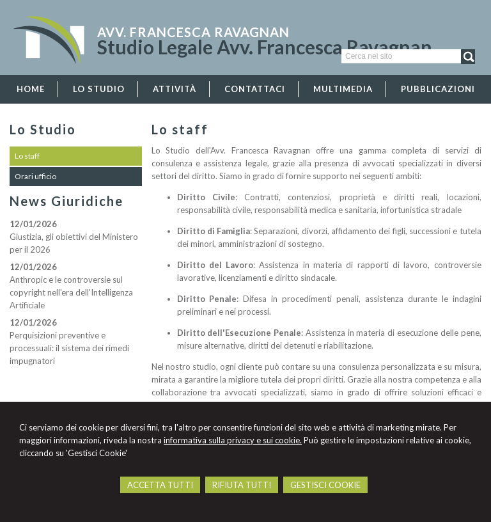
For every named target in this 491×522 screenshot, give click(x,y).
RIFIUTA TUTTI (241, 485)
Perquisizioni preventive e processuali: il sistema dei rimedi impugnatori (69, 348)
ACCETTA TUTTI (160, 485)
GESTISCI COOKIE (325, 485)
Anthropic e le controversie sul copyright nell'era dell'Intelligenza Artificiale (71, 292)
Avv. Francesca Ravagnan (193, 32)
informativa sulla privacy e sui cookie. (233, 440)
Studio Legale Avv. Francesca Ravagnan (264, 46)
